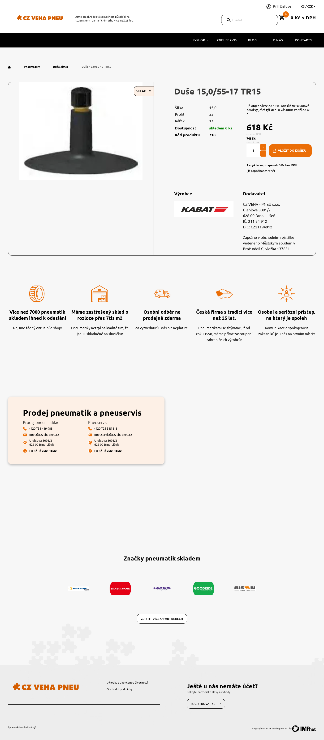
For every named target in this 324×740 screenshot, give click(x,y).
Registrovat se (206, 703)
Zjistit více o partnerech (162, 618)
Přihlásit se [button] (278, 6)
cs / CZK (308, 6)
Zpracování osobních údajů (22, 727)
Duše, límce (61, 66)
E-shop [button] (201, 40)
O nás (278, 40)
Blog (252, 40)
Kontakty (303, 40)
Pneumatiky (32, 66)
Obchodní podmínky (119, 689)
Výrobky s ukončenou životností (127, 682)
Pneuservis (227, 40)
